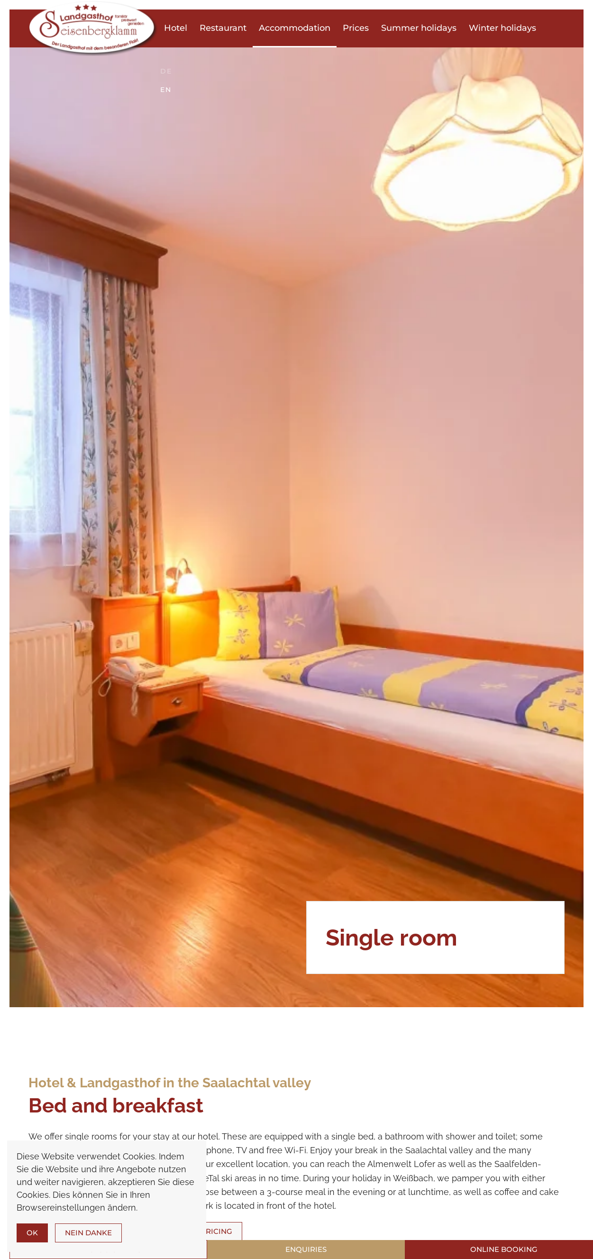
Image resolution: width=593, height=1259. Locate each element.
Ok (32, 1232)
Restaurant (223, 28)
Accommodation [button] (294, 28)
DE (166, 71)
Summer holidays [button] (418, 28)
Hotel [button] (175, 28)
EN (166, 89)
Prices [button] (356, 28)
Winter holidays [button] (502, 28)
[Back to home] (93, 28)
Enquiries (306, 1249)
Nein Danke (88, 1232)
